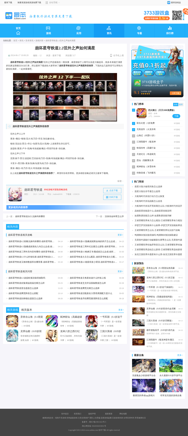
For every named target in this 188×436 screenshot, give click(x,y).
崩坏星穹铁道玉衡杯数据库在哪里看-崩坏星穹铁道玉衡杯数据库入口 (40, 262)
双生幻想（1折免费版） (146, 123)
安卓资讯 (29, 40)
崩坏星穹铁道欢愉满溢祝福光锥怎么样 (26, 283)
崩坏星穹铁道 (33, 189)
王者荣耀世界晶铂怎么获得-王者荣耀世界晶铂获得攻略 (158, 250)
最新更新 (108, 414)
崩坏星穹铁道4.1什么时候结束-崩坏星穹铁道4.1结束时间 (34, 257)
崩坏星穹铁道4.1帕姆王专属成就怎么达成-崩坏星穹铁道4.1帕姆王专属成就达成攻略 (109, 252)
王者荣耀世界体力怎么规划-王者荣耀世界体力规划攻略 (158, 221)
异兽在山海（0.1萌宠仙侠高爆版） (31, 317)
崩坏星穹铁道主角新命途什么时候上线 (88, 278)
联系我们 (77, 414)
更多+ (120, 235)
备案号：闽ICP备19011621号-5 (94, 422)
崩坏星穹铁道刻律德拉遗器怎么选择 (25, 298)
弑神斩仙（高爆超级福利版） (71, 317)
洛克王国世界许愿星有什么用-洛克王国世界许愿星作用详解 (158, 254)
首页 (18, 31)
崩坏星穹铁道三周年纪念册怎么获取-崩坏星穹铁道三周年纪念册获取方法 (104, 246)
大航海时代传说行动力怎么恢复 (149, 196)
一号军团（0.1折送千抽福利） (111, 317)
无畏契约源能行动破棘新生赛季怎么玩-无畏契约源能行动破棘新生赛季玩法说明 (158, 240)
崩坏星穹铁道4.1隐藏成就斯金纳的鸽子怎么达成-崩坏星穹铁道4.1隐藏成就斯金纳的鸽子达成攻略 (115, 241)
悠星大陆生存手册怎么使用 (147, 191)
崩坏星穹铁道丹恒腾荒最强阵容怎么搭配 (89, 298)
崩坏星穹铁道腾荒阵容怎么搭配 (23, 293)
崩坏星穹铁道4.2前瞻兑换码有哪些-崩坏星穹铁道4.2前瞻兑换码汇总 (40, 241)
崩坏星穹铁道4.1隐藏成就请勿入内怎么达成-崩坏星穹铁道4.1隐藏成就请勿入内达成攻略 (49, 246)
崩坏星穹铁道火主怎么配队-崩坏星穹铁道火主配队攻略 (95, 257)
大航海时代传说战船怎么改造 (148, 201)
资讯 (21, 40)
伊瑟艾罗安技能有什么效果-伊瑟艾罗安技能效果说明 (158, 225)
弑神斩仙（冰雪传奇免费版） (146, 166)
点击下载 (112, 190)
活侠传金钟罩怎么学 (114, 216)
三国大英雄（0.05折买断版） (110, 331)
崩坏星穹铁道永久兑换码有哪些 (30, 216)
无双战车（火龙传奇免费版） (146, 129)
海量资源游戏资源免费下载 (29, 2)
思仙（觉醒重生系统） (145, 160)
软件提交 (65, 414)
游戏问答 (39, 40)
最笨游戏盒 (173, 2)
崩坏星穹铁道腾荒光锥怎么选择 (84, 288)
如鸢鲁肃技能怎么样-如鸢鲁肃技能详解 (153, 216)
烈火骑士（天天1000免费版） (162, 110)
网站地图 (123, 414)
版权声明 (92, 414)
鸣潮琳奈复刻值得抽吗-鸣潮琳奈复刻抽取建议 (156, 235)
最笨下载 (8, 2)
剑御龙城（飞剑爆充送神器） (146, 173)
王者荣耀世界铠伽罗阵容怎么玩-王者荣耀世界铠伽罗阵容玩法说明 (158, 245)
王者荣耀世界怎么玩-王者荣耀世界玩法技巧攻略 (157, 230)
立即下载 (175, 93)
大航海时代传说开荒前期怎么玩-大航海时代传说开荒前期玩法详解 (158, 206)
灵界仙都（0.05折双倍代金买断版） (31, 331)
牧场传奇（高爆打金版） (146, 148)
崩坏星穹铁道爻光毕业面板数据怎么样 (88, 283)
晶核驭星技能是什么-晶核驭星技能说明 (153, 211)
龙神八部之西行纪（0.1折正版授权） (70, 331)
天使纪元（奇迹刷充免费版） (146, 154)
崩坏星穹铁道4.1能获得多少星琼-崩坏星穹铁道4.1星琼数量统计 (99, 262)
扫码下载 (112, 197)
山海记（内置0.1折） (146, 135)
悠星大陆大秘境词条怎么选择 (148, 186)
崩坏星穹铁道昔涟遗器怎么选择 (23, 288)
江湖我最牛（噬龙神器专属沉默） (146, 142)
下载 (176, 116)
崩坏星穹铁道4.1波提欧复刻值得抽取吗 (26, 278)
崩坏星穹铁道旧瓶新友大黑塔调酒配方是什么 (91, 293)
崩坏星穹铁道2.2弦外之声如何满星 (60, 40)
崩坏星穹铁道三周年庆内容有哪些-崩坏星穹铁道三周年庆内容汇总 (39, 252)
